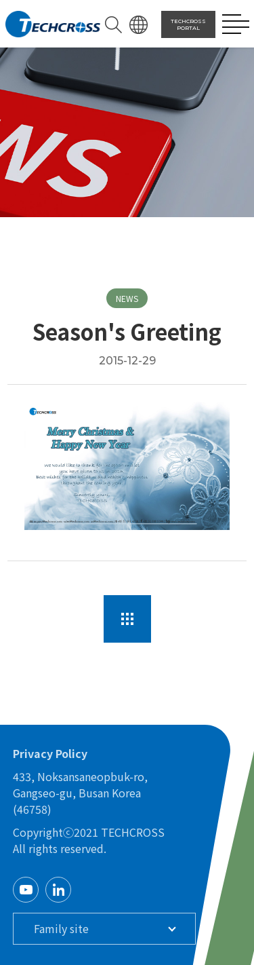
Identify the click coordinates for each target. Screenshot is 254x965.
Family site (61, 928)
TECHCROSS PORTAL (188, 24)
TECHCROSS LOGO (52, 24)
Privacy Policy (50, 753)
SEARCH (113, 25)
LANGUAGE (138, 25)
